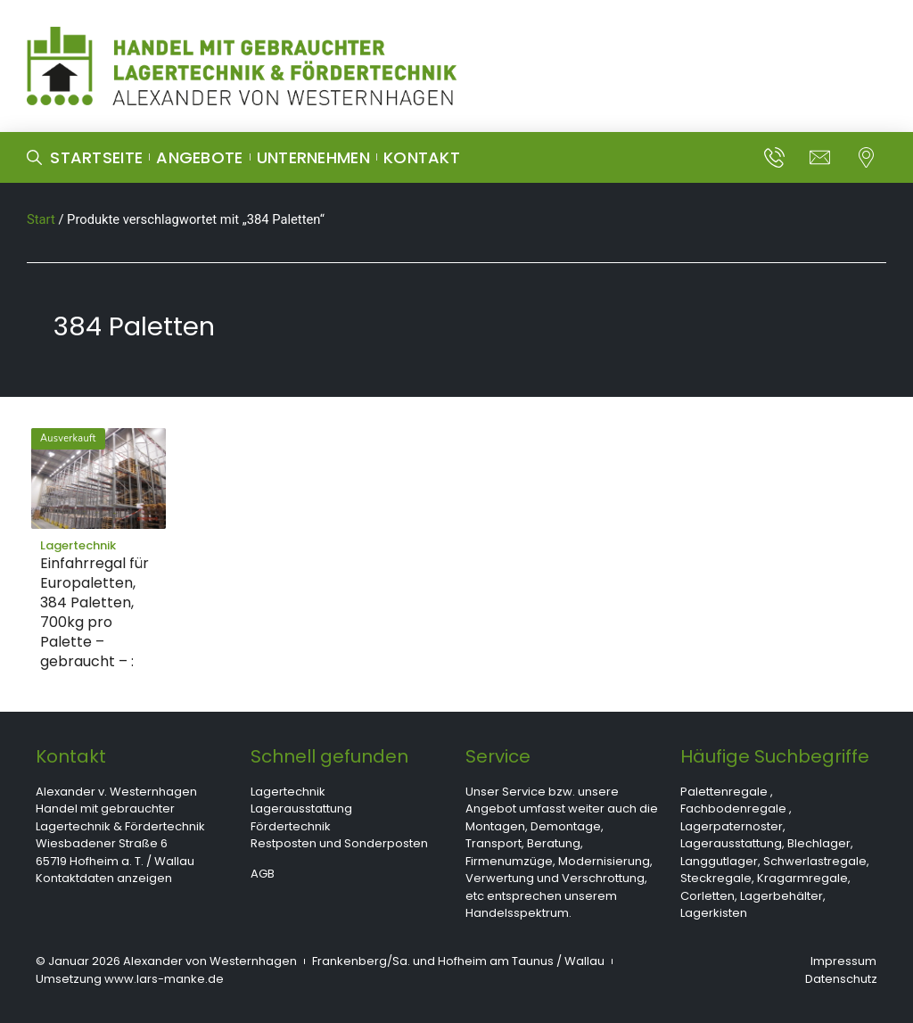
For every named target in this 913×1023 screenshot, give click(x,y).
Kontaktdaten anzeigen (104, 878)
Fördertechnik (291, 826)
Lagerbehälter (781, 895)
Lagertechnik (288, 791)
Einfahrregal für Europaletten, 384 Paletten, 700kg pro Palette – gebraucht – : (94, 612)
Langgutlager (719, 861)
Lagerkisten (713, 912)
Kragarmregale (802, 878)
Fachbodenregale (733, 808)
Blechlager (819, 843)
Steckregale (716, 878)
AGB (263, 873)
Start (41, 219)
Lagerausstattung (301, 808)
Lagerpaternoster (731, 826)
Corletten (707, 895)
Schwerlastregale (815, 861)
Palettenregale (724, 791)
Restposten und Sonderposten (339, 843)
